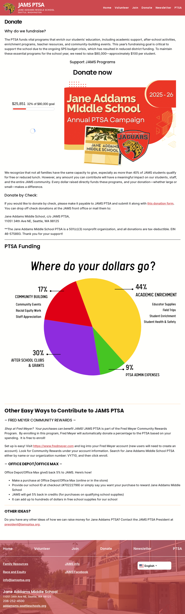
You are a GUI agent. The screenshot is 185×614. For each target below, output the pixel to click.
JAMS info (72, 564)
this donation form (160, 203)
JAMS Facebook (76, 572)
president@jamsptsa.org (22, 524)
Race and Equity (14, 572)
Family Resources (15, 564)
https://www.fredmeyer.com (53, 446)
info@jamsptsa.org (16, 580)
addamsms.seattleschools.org (24, 605)
